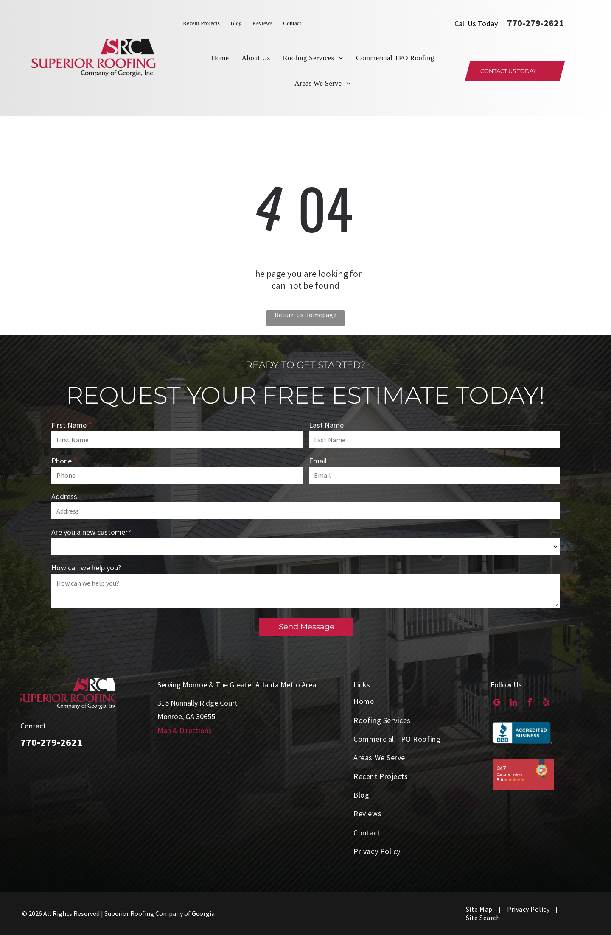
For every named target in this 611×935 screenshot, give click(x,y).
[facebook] (530, 703)
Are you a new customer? (91, 532)
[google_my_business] (496, 703)
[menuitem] (206, 23)
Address (64, 496)
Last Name (326, 425)
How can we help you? (86, 567)
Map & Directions (184, 730)
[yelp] (546, 703)
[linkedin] (513, 703)
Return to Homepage (305, 314)
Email (318, 461)
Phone (61, 461)
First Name (69, 425)
